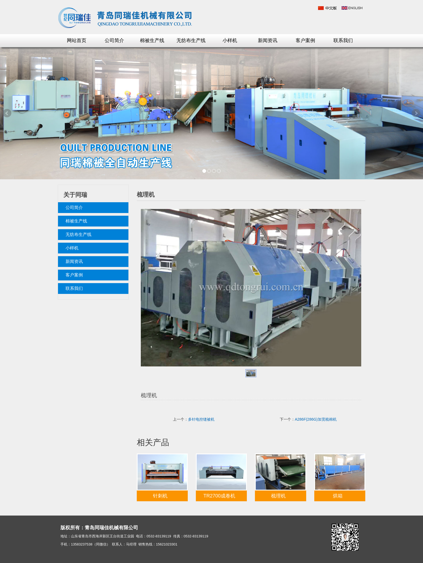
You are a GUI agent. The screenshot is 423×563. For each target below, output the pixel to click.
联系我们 (343, 40)
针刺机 (160, 496)
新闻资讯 (267, 40)
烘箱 (338, 496)
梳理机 (278, 496)
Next (416, 113)
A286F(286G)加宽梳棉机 (316, 419)
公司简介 (114, 40)
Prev (7, 113)
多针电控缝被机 (201, 419)
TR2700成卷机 (219, 496)
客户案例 (305, 40)
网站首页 (76, 40)
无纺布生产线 (191, 40)
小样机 (230, 40)
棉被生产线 (152, 40)
